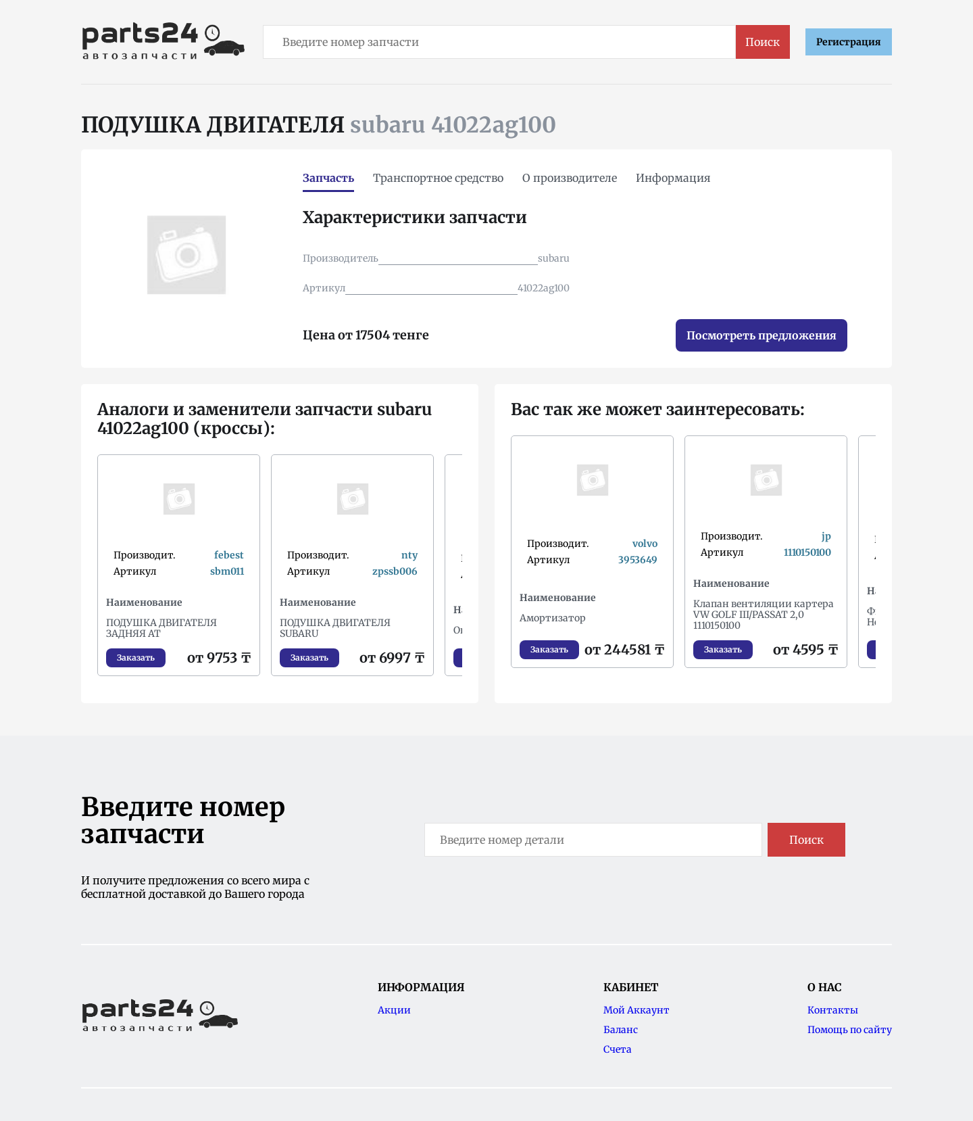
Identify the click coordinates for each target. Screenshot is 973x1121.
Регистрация (848, 42)
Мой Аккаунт (636, 1010)
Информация (673, 178)
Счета (617, 1049)
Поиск (762, 42)
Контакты (832, 1010)
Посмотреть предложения (762, 335)
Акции (394, 1010)
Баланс (620, 1030)
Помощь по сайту (849, 1030)
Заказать (136, 657)
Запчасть (328, 178)
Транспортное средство (438, 178)
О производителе (569, 178)
